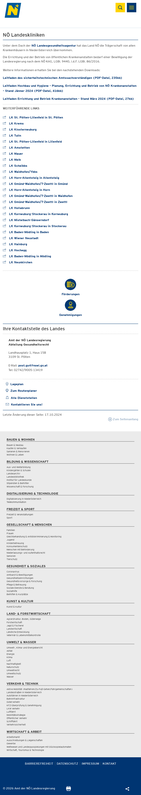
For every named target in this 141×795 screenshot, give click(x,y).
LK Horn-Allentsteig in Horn (26, 190)
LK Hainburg (15, 244)
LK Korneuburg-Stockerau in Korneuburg (35, 214)
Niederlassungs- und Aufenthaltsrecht (26, 552)
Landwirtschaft (14, 628)
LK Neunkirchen (17, 262)
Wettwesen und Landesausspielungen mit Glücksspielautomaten (39, 746)
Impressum (90, 763)
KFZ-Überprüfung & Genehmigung (24, 705)
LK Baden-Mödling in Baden (26, 232)
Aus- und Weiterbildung (19, 467)
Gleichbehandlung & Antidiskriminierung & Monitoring (34, 536)
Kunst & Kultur (14, 606)
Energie (10, 654)
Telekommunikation (16, 502)
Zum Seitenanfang (123, 419)
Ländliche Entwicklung (18, 632)
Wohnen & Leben (15, 454)
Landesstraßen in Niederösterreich (24, 692)
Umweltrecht (13, 670)
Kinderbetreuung (15, 543)
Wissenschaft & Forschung (20, 486)
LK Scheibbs (15, 165)
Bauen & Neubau (15, 445)
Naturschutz (13, 667)
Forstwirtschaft (14, 622)
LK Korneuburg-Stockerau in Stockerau (34, 226)
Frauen (10, 533)
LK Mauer (13, 153)
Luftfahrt (11, 711)
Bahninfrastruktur (16, 698)
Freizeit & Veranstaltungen (20, 514)
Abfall (9, 650)
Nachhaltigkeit (14, 663)
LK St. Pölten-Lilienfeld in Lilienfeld (32, 141)
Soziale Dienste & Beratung (20, 587)
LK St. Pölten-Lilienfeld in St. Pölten (33, 117)
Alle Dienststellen (24, 398)
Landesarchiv (13, 473)
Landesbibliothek (15, 476)
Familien (11, 530)
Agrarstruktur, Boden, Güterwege (24, 619)
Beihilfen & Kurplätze (17, 594)
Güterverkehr (13, 702)
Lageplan (16, 384)
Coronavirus (13, 571)
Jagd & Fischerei (15, 625)
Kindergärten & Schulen (19, 470)
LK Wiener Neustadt (20, 238)
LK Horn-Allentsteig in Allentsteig (31, 178)
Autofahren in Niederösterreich (22, 695)
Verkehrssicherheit (16, 724)
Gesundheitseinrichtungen (20, 578)
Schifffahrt (12, 721)
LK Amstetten (16, 147)
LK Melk (12, 159)
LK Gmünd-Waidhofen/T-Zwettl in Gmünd (35, 184)
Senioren (11, 556)
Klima (9, 657)
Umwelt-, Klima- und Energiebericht (25, 647)
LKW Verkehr (13, 708)
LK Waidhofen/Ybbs (20, 172)
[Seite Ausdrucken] (68, 790)
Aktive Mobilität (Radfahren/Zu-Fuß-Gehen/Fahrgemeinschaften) (40, 689)
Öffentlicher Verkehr (17, 718)
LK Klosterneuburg (20, 129)
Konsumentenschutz (17, 546)
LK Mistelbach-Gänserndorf (26, 220)
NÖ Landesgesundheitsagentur (53, 45)
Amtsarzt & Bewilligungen (20, 574)
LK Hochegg (15, 250)
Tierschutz (12, 559)
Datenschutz (67, 763)
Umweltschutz (14, 673)
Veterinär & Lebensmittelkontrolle (24, 635)
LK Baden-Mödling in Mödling (27, 256)
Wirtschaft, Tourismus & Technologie (25, 750)
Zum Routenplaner (23, 391)
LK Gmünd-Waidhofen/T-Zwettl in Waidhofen (38, 196)
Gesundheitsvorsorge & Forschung (24, 581)
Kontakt (109, 763)
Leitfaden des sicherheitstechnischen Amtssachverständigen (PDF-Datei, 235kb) (62, 78)
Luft (9, 660)
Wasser (10, 676)
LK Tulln (12, 135)
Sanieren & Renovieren (18, 451)
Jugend (10, 539)
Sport (9, 517)
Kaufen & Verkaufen (17, 448)
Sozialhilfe (12, 591)
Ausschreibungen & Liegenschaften (25, 740)
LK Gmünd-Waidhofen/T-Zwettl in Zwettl (35, 202)
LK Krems (13, 123)
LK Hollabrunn (16, 208)
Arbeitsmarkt (13, 737)
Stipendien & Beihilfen (18, 483)
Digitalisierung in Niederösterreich (24, 498)
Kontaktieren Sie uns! (26, 404)
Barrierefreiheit (39, 763)
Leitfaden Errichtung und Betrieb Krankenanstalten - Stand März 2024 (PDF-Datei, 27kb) (68, 99)
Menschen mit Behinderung (20, 549)
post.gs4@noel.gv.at (33, 365)
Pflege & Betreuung (16, 584)
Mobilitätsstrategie (16, 715)
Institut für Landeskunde (19, 480)
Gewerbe (11, 743)
